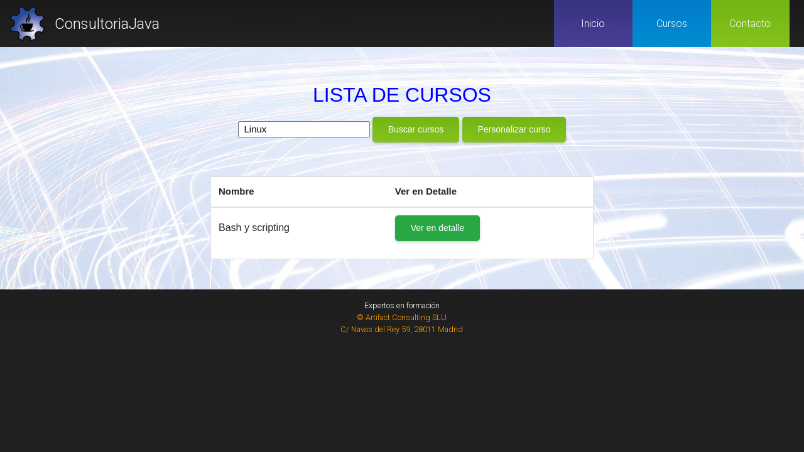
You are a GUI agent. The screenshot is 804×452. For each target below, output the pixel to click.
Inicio (593, 24)
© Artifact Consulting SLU (402, 317)
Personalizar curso (514, 129)
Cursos (671, 24)
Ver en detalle (438, 228)
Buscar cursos (416, 129)
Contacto (750, 24)
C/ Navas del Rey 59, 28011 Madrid (401, 329)
